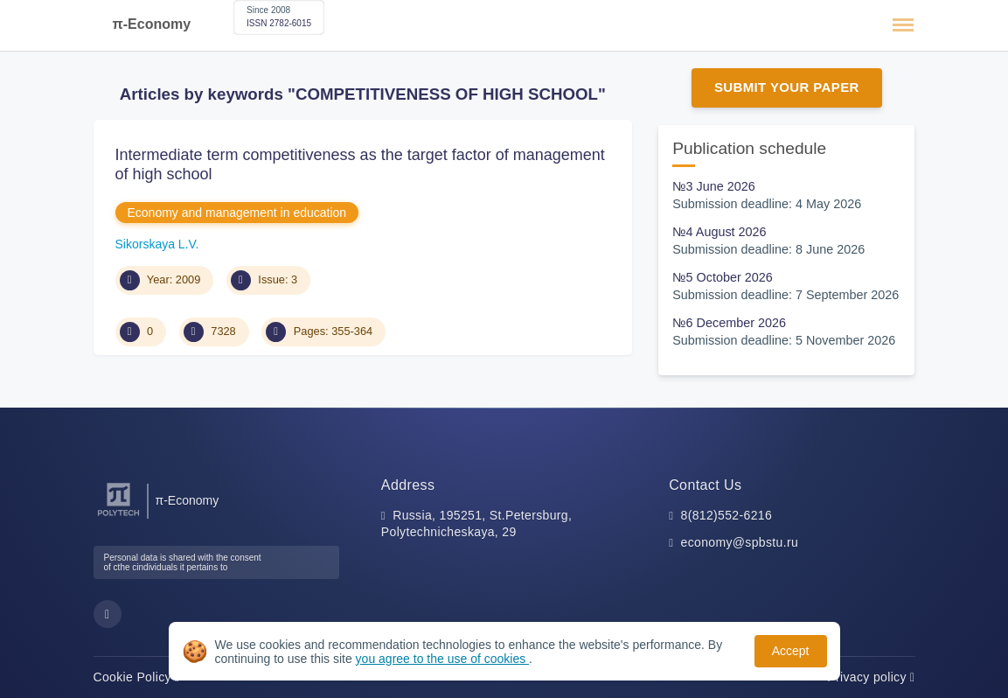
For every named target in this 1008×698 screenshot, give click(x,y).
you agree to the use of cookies (442, 659)
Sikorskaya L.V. (157, 244)
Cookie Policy (137, 677)
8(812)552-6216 (727, 515)
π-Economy (152, 24)
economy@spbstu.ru (740, 542)
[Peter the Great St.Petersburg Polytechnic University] (118, 516)
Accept (791, 651)
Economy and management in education (237, 213)
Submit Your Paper (786, 87)
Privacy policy (870, 677)
